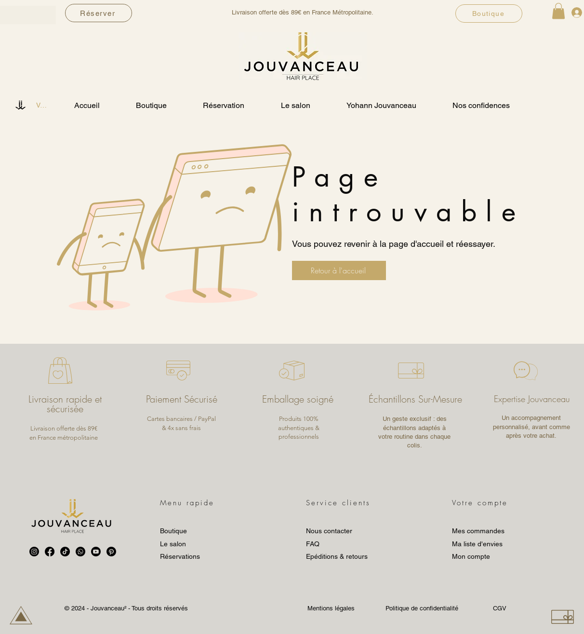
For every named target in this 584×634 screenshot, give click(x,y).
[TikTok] (65, 551)
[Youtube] (96, 551)
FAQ (312, 544)
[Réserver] (98, 13)
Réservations (180, 556)
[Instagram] (34, 551)
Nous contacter (329, 531)
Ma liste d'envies (477, 544)
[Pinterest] (111, 551)
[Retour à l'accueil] (339, 270)
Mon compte (471, 556)
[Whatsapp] (80, 551)
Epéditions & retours (337, 556)
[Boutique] (488, 13)
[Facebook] (49, 551)
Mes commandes (478, 531)
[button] (558, 11)
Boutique (173, 531)
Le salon (173, 544)
